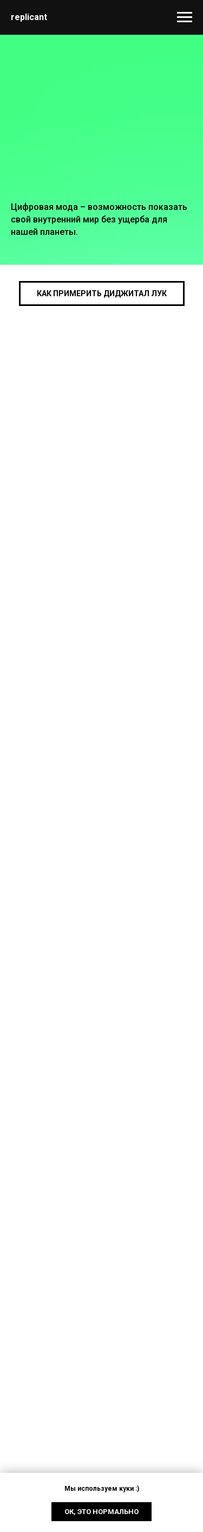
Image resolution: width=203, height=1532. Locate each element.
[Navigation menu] (184, 17)
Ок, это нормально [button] (101, 1512)
